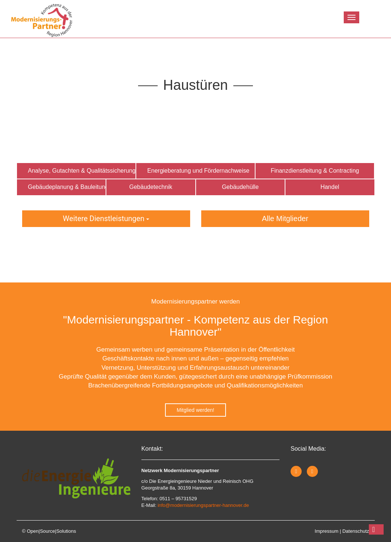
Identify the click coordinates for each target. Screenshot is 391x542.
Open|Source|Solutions (51, 531)
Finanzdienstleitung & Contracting (315, 170)
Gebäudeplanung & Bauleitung (67, 187)
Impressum (326, 531)
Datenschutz (355, 531)
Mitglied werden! (196, 410)
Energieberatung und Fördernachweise (198, 170)
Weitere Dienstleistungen (106, 218)
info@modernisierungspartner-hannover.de (203, 505)
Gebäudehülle (240, 187)
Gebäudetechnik (150, 187)
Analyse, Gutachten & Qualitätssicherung (82, 170)
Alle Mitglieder (285, 218)
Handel (329, 187)
